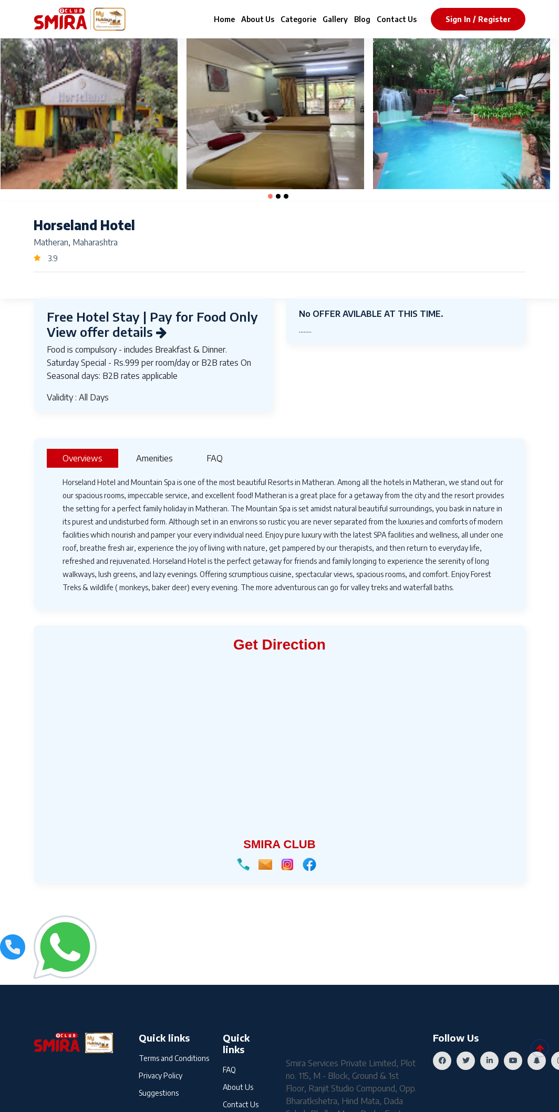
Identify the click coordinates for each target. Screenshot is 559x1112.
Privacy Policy (160, 1075)
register (494, 19)
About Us (257, 19)
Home (224, 19)
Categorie (298, 19)
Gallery (335, 19)
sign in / (461, 19)
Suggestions (159, 1092)
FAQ (229, 1069)
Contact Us (397, 19)
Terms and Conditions (174, 1058)
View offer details (107, 331)
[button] (270, 196)
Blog (362, 19)
